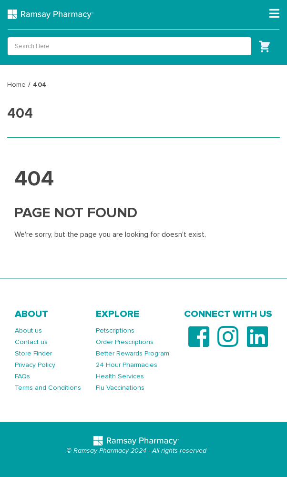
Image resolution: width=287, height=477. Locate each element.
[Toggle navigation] (274, 14)
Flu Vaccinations (120, 388)
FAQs (22, 376)
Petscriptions (115, 330)
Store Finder (33, 353)
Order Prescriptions (125, 342)
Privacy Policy (35, 365)
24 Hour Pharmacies (126, 365)
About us (28, 330)
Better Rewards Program (132, 353)
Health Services (120, 376)
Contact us (31, 342)
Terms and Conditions (48, 388)
